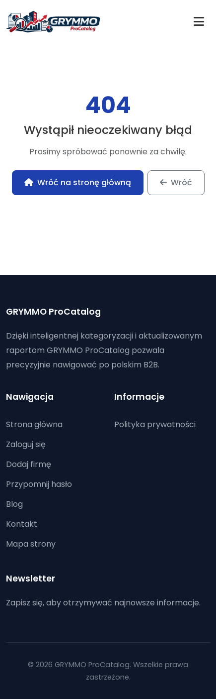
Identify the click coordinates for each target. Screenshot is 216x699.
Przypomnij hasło (39, 484)
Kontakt (21, 524)
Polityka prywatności (155, 424)
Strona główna (34, 424)
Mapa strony (31, 544)
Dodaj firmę (28, 464)
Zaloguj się (26, 444)
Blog (14, 504)
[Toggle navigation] (199, 21)
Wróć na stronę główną (77, 182)
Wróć (176, 182)
